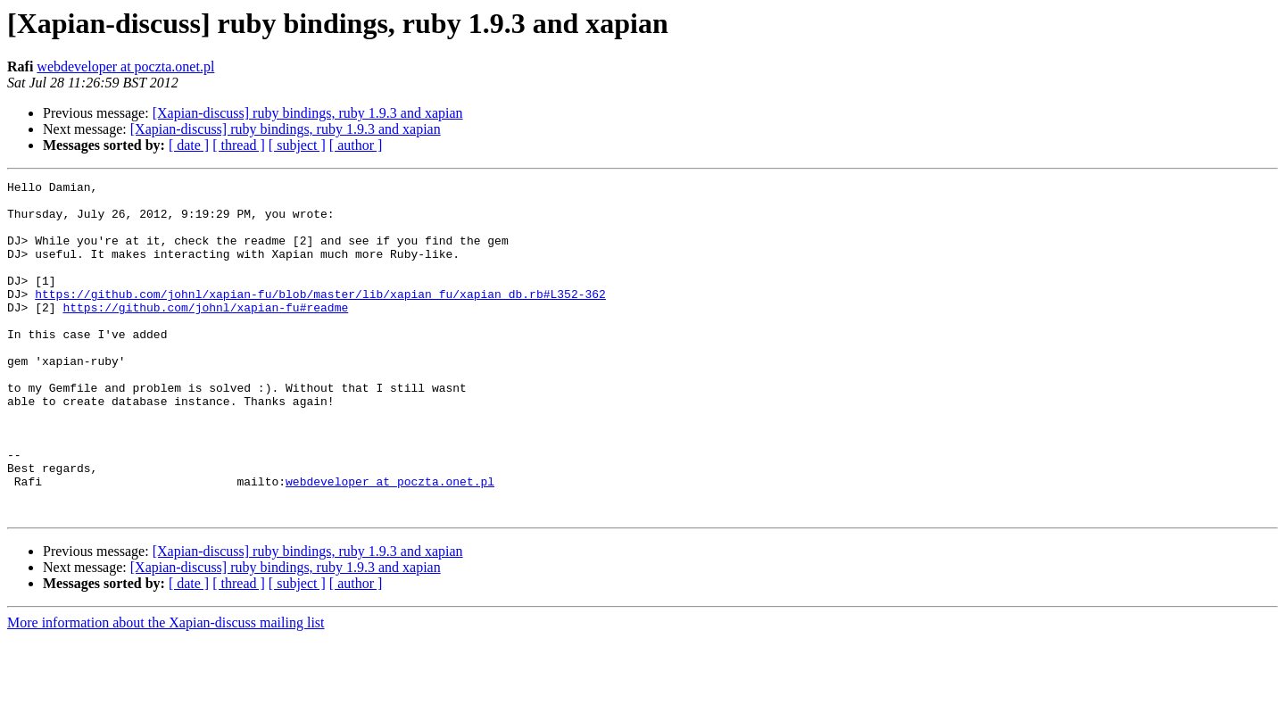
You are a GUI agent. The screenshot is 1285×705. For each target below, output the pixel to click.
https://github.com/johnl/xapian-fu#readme (205, 334)
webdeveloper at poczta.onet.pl (125, 66)
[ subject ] (297, 145)
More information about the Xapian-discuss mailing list (166, 689)
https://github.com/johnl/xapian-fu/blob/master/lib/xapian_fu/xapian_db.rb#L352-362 (320, 318)
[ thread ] (238, 145)
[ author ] (356, 145)
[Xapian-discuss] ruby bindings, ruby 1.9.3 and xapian (308, 112)
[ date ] (189, 145)
